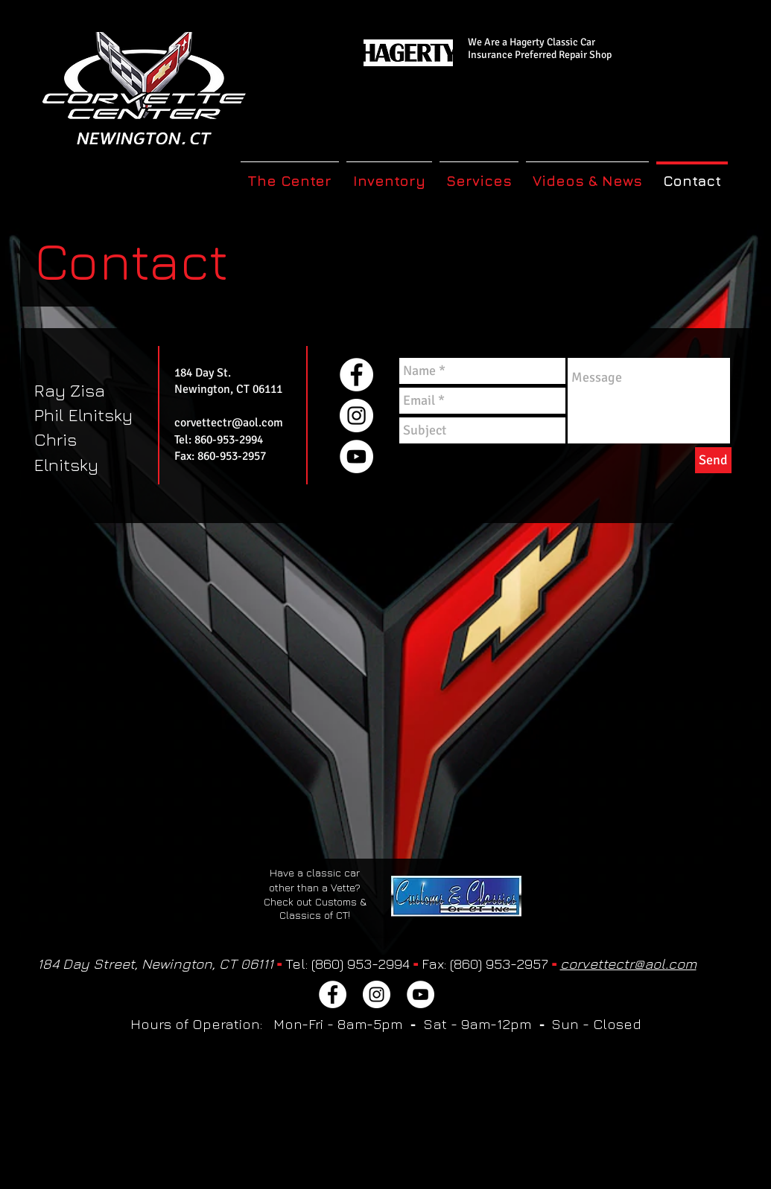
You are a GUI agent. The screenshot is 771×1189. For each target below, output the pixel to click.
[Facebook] (356, 374)
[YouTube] (356, 456)
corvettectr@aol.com (228, 422)
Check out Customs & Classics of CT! (315, 908)
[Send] (713, 460)
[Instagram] (356, 415)
